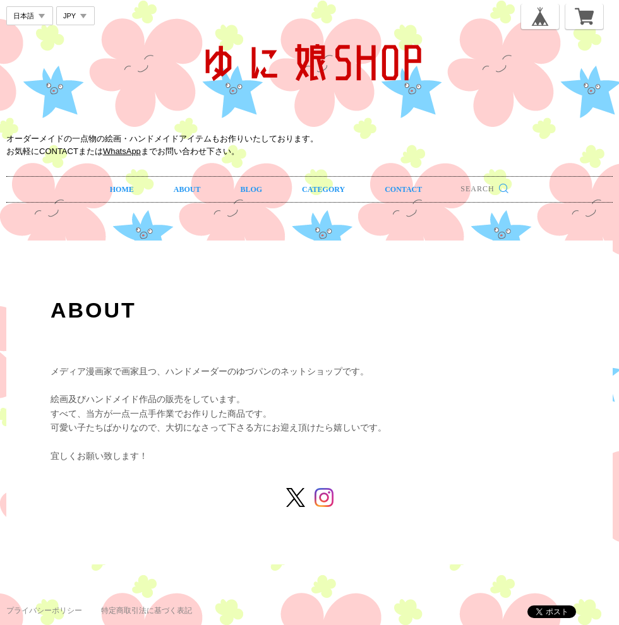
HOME (122, 189)
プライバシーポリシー (44, 610)
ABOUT (187, 189)
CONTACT (403, 189)
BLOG (251, 189)
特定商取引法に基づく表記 (146, 610)
